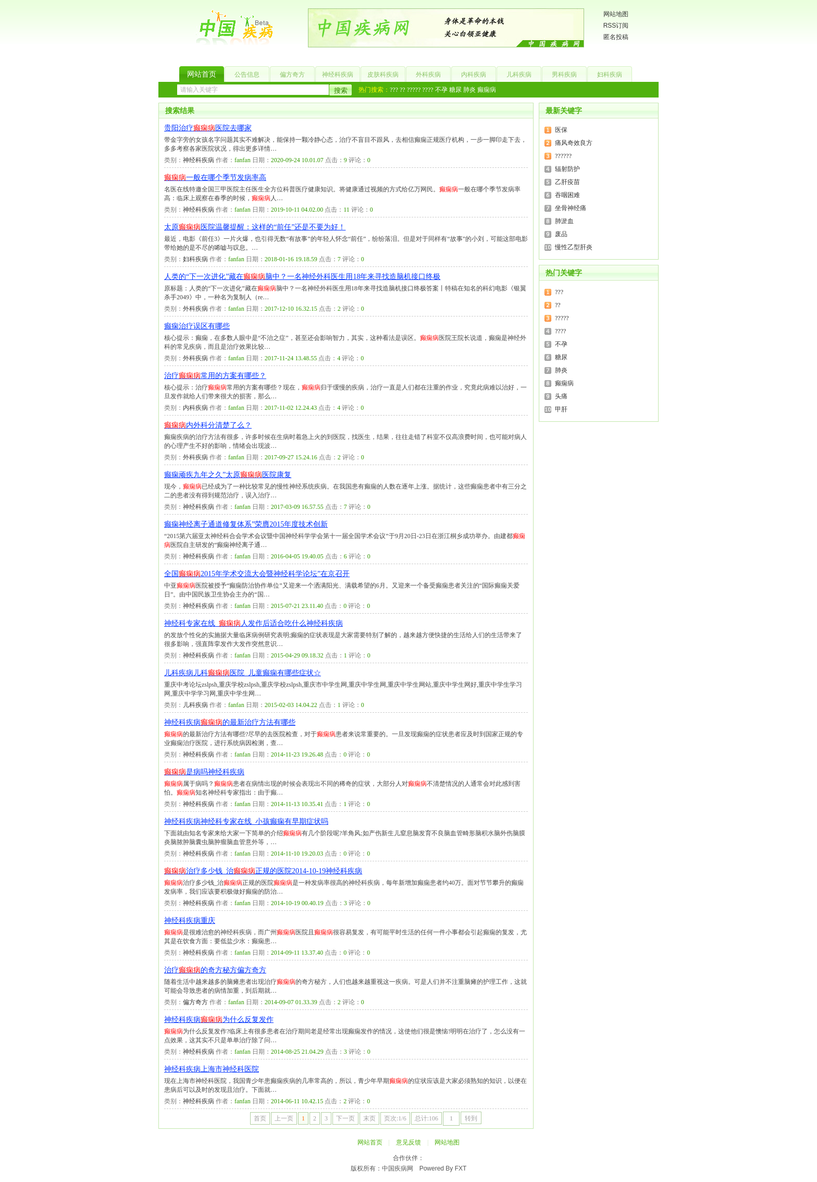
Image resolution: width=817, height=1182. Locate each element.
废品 (561, 234)
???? (427, 89)
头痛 (561, 396)
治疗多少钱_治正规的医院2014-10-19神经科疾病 (263, 871)
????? (414, 89)
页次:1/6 (395, 1118)
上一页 (284, 1118)
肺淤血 (564, 221)
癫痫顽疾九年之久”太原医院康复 (227, 475)
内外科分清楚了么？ (208, 425)
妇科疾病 (609, 74)
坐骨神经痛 (570, 208)
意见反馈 (408, 1142)
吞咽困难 (567, 195)
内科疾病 (473, 74)
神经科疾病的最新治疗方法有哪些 (229, 722)
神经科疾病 (337, 74)
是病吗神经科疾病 (204, 772)
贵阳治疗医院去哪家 (208, 128)
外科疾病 (428, 74)
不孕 (441, 89)
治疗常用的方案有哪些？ (215, 376)
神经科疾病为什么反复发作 (219, 1019)
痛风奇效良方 (573, 143)
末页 (369, 1118)
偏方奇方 (292, 74)
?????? (563, 156)
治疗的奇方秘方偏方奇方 (215, 970)
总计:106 (426, 1118)
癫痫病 (486, 89)
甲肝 (561, 409)
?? (402, 89)
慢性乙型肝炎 (573, 247)
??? (394, 89)
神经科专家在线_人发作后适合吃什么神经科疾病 (253, 623)
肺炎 (469, 89)
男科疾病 (564, 74)
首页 (260, 1118)
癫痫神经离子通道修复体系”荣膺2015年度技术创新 (246, 524)
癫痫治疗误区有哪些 (197, 326)
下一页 (345, 1118)
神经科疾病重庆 (189, 920)
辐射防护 (567, 169)
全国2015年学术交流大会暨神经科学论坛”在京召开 (257, 574)
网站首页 (201, 74)
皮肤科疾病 (383, 74)
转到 (471, 1118)
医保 (561, 129)
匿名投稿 (615, 37)
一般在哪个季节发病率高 (215, 177)
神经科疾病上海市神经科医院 (211, 1069)
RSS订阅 (616, 25)
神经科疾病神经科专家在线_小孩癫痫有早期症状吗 (246, 821)
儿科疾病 (518, 74)
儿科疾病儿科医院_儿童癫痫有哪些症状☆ (242, 673)
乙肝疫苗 (567, 182)
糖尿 (455, 89)
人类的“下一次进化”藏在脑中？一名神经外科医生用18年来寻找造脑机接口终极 (302, 277)
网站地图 (615, 14)
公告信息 (246, 74)
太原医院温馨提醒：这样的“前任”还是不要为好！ (254, 227)
